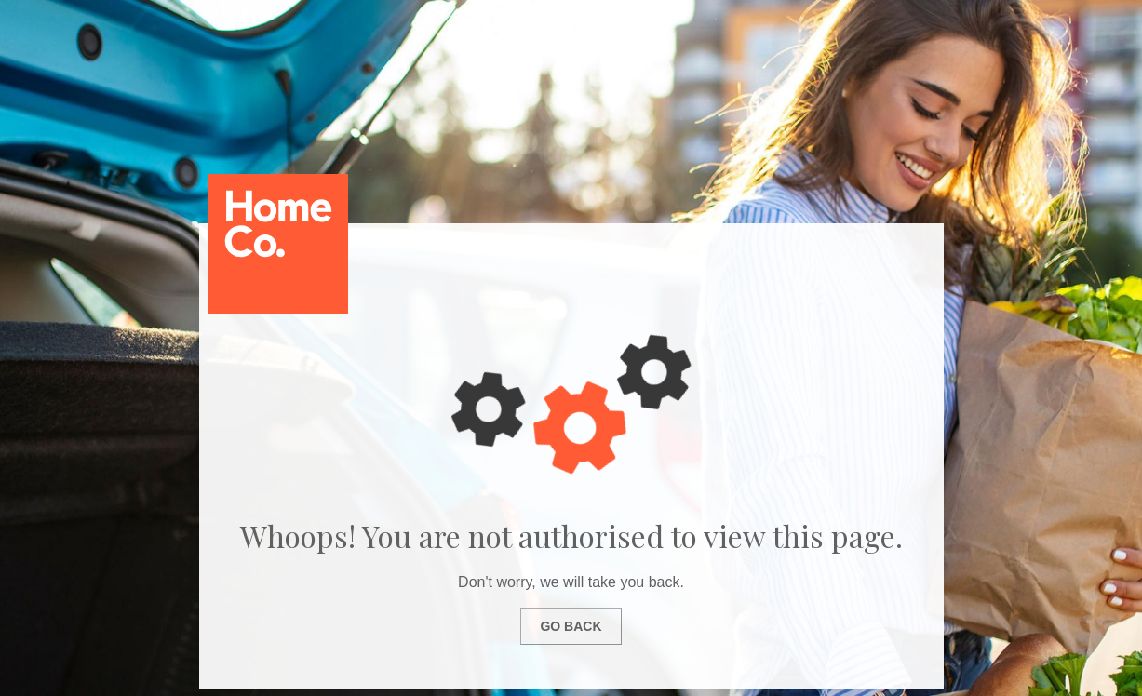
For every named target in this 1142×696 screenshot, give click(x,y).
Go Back (570, 626)
